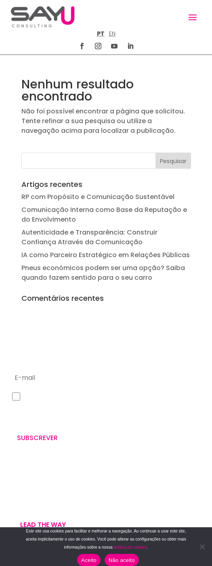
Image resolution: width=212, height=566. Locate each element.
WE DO (19, 491)
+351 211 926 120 (134, 414)
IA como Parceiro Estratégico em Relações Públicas (105, 255)
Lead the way (43, 524)
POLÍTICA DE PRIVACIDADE (142, 484)
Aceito (89, 560)
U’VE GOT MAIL (31, 501)
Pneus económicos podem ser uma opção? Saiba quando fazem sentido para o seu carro (103, 272)
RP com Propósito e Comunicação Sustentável (97, 196)
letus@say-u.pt (134, 440)
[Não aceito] (202, 547)
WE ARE (20, 481)
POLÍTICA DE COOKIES (137, 503)
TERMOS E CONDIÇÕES (138, 494)
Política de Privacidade (40, 419)
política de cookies (130, 547)
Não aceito (122, 560)
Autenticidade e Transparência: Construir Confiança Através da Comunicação (89, 237)
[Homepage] (42, 16)
